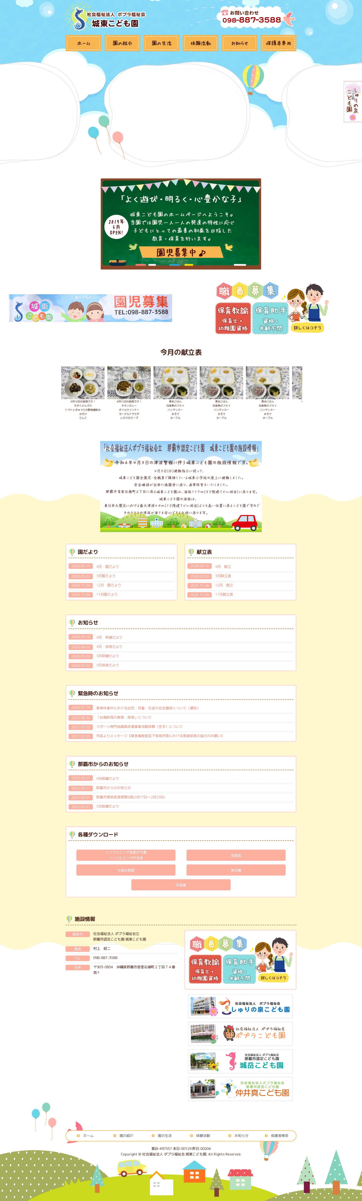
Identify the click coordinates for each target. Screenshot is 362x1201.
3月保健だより (107, 655)
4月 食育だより (109, 646)
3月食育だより (107, 665)
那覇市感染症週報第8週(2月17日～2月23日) (130, 797)
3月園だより (106, 575)
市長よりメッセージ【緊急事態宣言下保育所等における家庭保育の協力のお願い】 (160, 735)
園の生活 (165, 1135)
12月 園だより (108, 585)
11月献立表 (224, 594)
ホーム (88, 1135)
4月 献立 (223, 566)
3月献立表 (223, 575)
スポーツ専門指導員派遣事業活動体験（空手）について (139, 726)
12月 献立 (224, 585)
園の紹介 (126, 1135)
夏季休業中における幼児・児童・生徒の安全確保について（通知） (148, 708)
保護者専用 (279, 1135)
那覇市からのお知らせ (113, 787)
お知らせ (241, 1135)
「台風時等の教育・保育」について (124, 717)
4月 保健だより (109, 637)
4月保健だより (107, 778)
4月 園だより (107, 566)
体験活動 (203, 1135)
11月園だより (107, 594)
